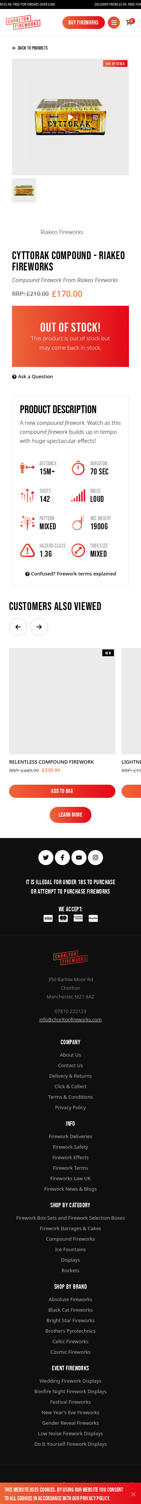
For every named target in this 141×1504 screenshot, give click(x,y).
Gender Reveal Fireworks (70, 1422)
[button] (18, 627)
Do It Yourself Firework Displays (70, 1444)
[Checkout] (129, 23)
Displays (70, 1259)
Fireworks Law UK (70, 1178)
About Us (70, 1054)
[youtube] (78, 857)
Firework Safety (70, 1146)
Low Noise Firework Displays (70, 1433)
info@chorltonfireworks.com (70, 1019)
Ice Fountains (70, 1249)
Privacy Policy (94, 1498)
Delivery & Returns (70, 1075)
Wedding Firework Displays (70, 1380)
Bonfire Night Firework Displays (71, 1391)
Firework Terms (70, 1167)
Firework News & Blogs (70, 1188)
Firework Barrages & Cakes (70, 1228)
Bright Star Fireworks (70, 1320)
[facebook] (62, 857)
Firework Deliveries (70, 1136)
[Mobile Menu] (114, 23)
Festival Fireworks (70, 1401)
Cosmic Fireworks (70, 1351)
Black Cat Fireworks (70, 1309)
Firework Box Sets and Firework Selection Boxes (70, 1217)
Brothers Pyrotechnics (70, 1330)
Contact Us (70, 1065)
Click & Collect (70, 1086)
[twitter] (45, 857)
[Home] (23, 22)
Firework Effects (70, 1157)
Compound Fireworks (70, 1238)
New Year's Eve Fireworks (70, 1412)
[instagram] (95, 857)
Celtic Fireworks (70, 1341)
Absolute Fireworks (70, 1299)
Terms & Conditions (70, 1096)
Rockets (70, 1270)
